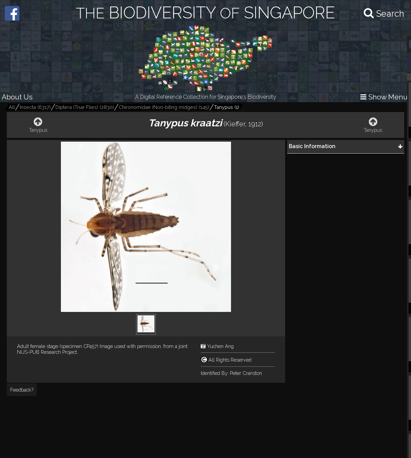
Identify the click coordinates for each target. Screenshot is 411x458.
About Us (17, 97)
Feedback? (21, 390)
